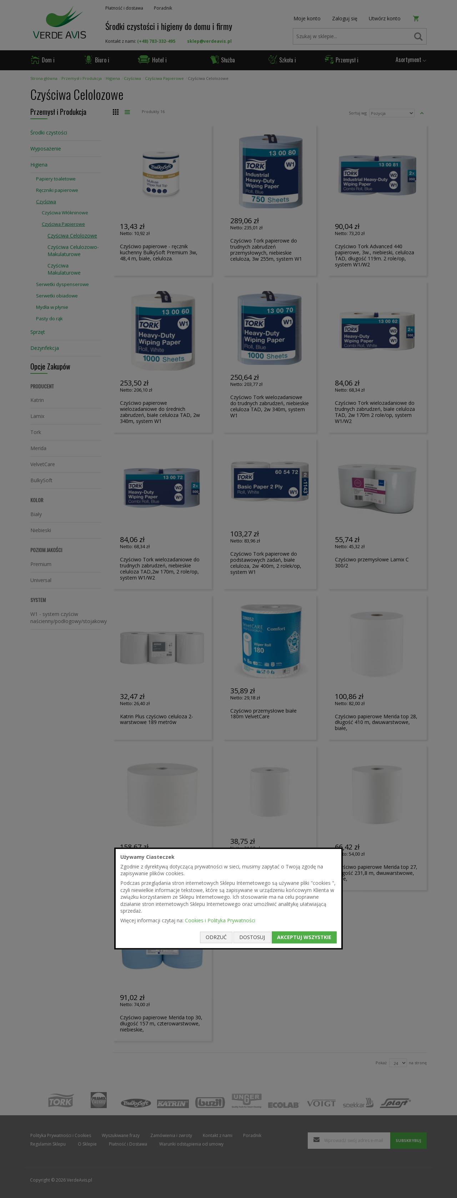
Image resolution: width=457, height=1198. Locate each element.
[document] (228, 898)
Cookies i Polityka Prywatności (220, 920)
